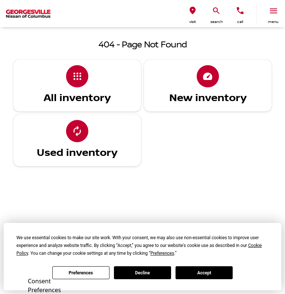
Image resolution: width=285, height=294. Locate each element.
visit (192, 21)
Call (240, 21)
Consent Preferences (44, 284)
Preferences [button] (162, 253)
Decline (142, 272)
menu (273, 21)
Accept (204, 272)
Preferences (81, 272)
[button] (192, 13)
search (216, 21)
